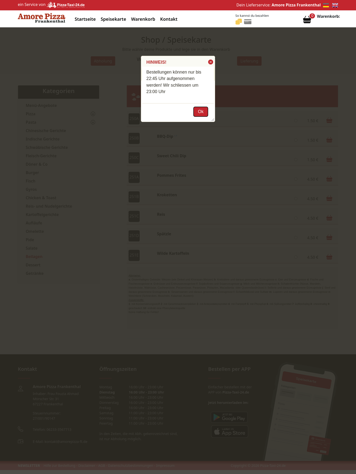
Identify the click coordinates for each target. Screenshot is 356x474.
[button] (210, 62)
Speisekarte (113, 19)
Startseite (85, 19)
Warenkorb (143, 19)
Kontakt (169, 19)
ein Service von (51, 4)
